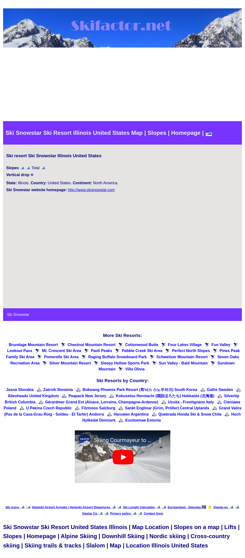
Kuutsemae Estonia (143, 420)
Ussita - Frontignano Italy (191, 402)
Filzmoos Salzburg (98, 408)
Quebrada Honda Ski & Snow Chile (190, 414)
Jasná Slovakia (20, 390)
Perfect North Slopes (191, 351)
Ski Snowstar (18, 315)
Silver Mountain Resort (70, 363)
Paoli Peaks (101, 351)
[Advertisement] (122, 85)
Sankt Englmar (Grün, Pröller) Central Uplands (167, 408)
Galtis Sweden (220, 390)
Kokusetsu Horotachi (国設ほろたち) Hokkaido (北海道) (165, 396)
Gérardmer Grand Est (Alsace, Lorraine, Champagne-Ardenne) (101, 402)
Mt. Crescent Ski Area (61, 351)
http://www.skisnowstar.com (91, 190)
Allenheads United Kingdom (33, 396)
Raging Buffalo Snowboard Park (117, 357)
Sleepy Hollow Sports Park (125, 363)
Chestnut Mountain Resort (92, 345)
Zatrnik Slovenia (58, 390)
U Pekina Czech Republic (49, 408)
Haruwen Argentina (131, 414)
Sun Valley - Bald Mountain (183, 363)
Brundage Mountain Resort (33, 345)
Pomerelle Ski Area (61, 357)
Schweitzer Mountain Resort (182, 357)
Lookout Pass (19, 351)
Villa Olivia (135, 369)
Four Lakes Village (185, 345)
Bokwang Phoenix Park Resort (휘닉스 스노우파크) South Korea (140, 390)
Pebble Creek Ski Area (142, 351)
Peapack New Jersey (87, 396)
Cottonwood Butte (141, 345)
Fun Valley (221, 345)
